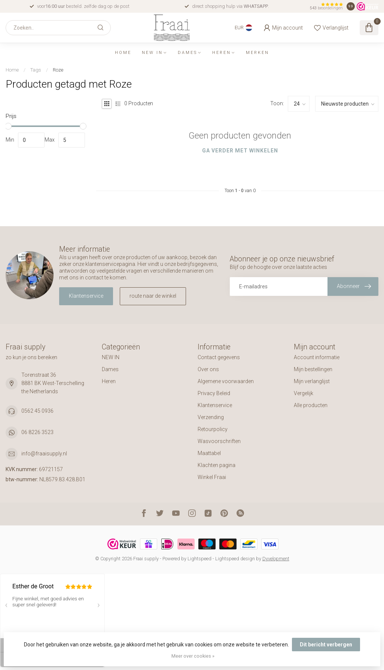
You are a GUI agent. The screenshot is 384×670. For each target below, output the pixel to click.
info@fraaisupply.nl (44, 454)
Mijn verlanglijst (312, 381)
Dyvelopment (275, 558)
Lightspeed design (235, 558)
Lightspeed (199, 558)
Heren (221, 52)
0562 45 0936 (37, 411)
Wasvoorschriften (219, 441)
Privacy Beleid (214, 393)
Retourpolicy (213, 429)
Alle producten (310, 405)
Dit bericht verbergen (326, 645)
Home (123, 52)
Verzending (211, 417)
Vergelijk (303, 393)
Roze (58, 70)
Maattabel (209, 453)
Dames (187, 52)
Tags (35, 70)
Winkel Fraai (212, 477)
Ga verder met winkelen (240, 151)
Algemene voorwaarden (226, 381)
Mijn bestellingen (313, 369)
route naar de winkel (152, 296)
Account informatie (316, 357)
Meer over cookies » (192, 656)
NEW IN (152, 52)
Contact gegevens (219, 357)
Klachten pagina (216, 465)
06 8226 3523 (37, 432)
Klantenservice (86, 296)
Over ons (208, 369)
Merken (257, 52)
